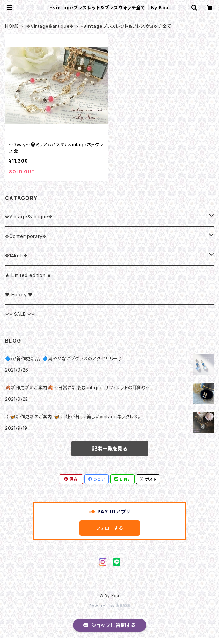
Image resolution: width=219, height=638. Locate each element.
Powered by (109, 606)
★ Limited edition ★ (28, 275)
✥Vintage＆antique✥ (50, 26)
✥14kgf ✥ (16, 255)
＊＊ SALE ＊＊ (20, 314)
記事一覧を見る (109, 448)
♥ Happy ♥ (19, 294)
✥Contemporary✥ (26, 236)
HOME (12, 26)
